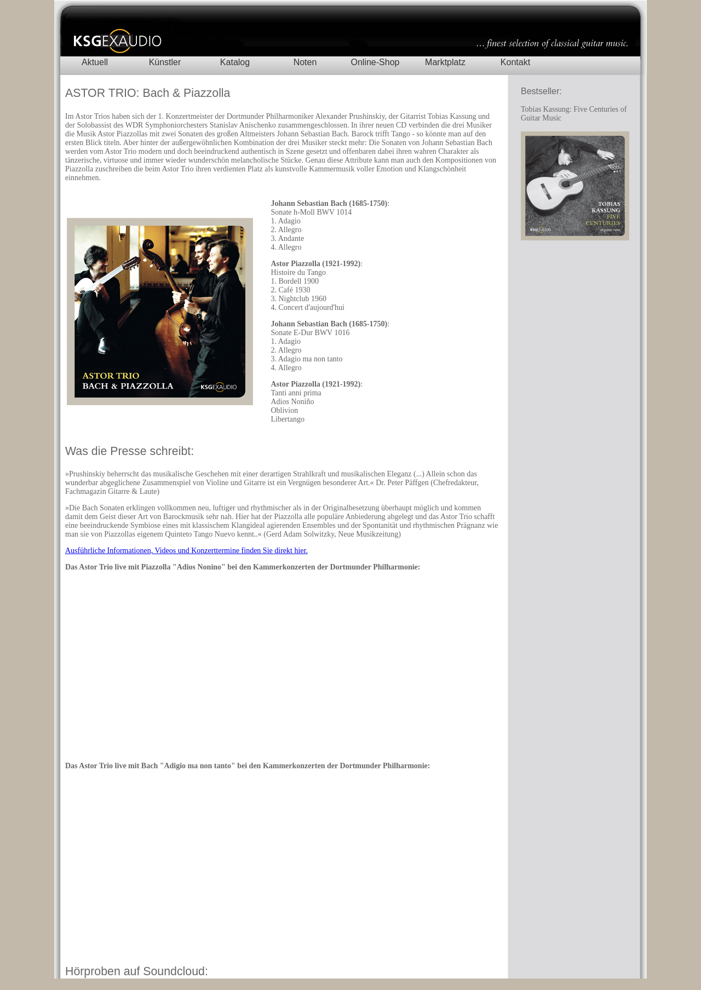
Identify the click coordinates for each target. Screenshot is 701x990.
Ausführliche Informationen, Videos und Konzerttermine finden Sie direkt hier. (186, 550)
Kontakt (515, 62)
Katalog (235, 62)
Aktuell (95, 62)
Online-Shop (375, 62)
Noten (305, 62)
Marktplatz (445, 62)
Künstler (165, 62)
